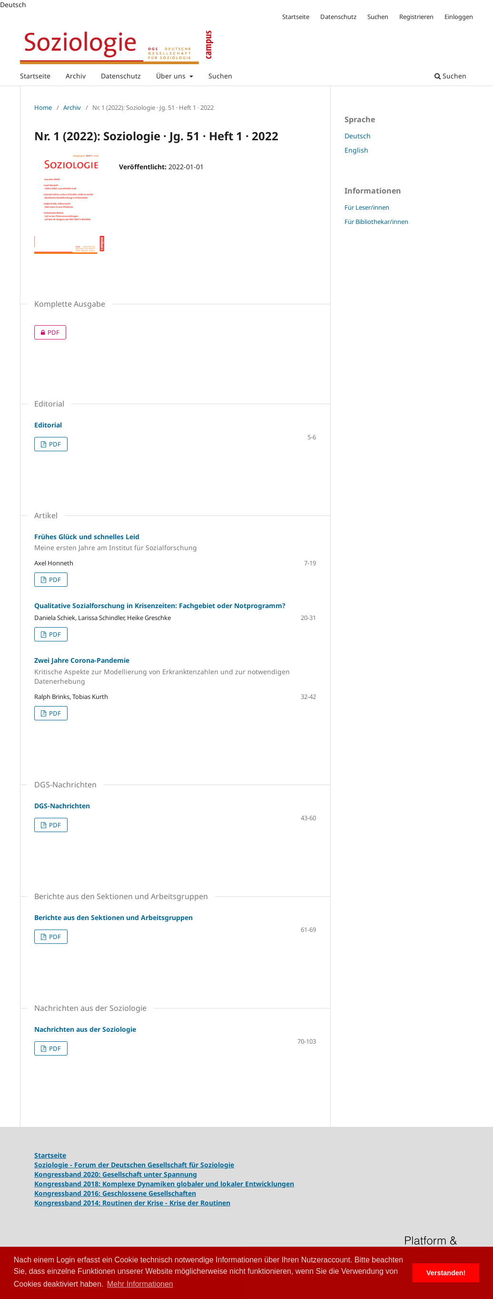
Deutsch (358, 135)
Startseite (35, 75)
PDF (46, 332)
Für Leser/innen (367, 207)
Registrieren (416, 16)
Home (43, 107)
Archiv (76, 75)
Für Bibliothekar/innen (376, 221)
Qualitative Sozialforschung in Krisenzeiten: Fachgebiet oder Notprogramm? (160, 605)
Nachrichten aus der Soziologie (85, 1029)
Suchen (220, 75)
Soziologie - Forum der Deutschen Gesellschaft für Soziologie (134, 1164)
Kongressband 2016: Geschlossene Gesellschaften (115, 1193)
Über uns (171, 75)
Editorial (48, 424)
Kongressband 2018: (68, 1183)
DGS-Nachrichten (62, 805)
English (356, 150)
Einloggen (458, 16)
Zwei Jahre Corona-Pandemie (175, 671)
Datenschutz (121, 75)
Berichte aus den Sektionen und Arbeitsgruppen (113, 917)
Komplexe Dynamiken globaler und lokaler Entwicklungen (198, 1183)
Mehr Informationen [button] (140, 1284)
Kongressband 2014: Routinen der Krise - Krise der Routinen (132, 1202)
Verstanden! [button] (445, 1273)
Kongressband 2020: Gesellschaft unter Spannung (115, 1174)
